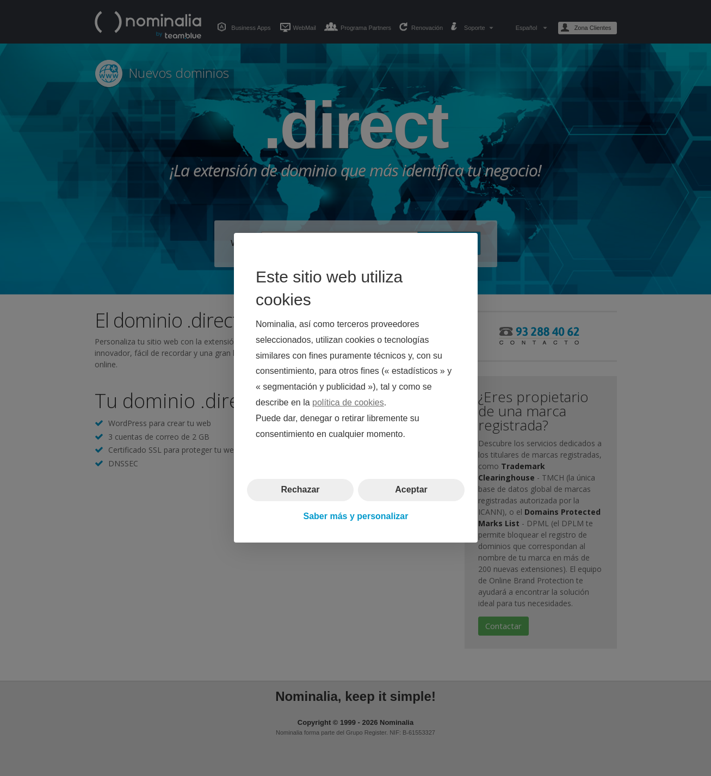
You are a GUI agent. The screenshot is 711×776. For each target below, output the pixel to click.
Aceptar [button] (411, 490)
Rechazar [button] (300, 490)
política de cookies (348, 402)
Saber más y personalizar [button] (355, 516)
